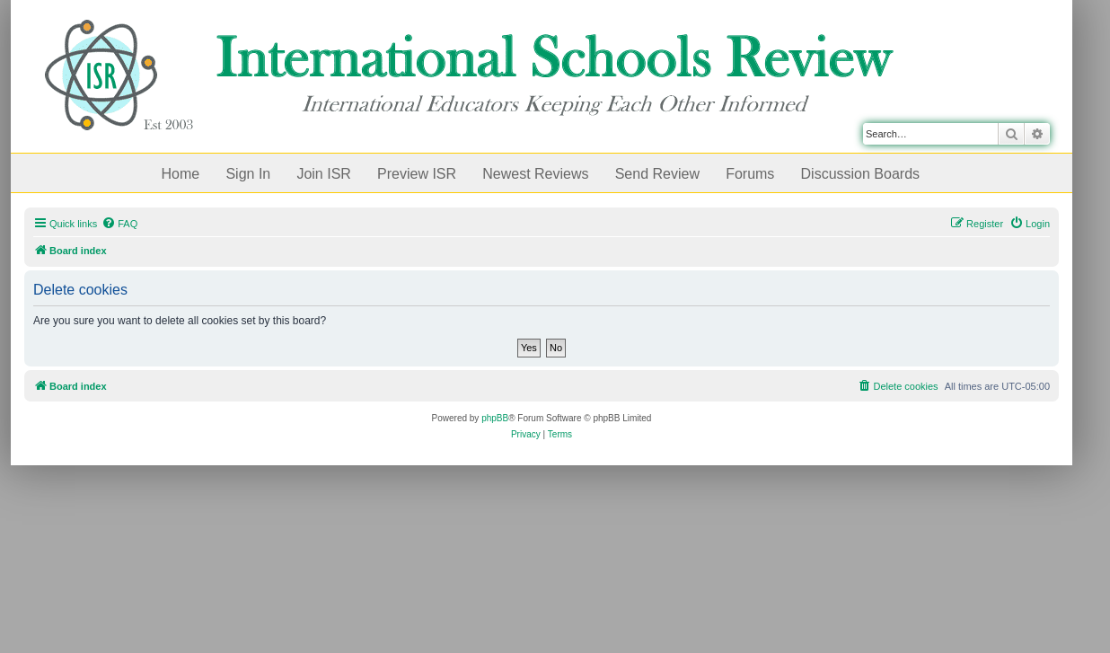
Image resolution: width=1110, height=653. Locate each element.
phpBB (494, 418)
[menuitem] (119, 223)
